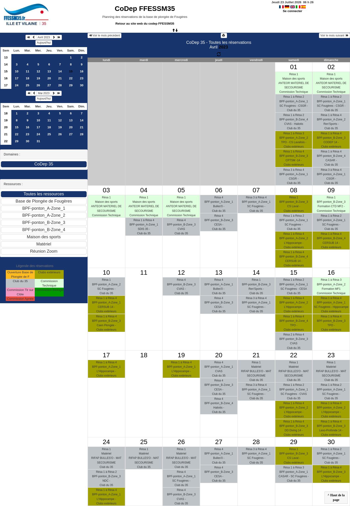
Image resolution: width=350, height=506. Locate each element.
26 (38, 85)
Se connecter (292, 11)
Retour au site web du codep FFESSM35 (144, 23)
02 (331, 67)
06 (218, 190)
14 (6, 64)
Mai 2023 (43, 93)
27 (49, 85)
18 (27, 78)
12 (38, 71)
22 (71, 78)
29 (71, 85)
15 (6, 71)
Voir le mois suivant (334, 35)
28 (60, 85)
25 (27, 85)
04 (143, 190)
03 (106, 190)
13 (6, 57)
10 (17, 71)
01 (293, 67)
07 (256, 190)
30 (81, 85)
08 (293, 190)
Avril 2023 (44, 37)
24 (17, 85)
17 (17, 78)
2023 (223, 47)
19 (38, 78)
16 (81, 71)
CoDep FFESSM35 (145, 8)
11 (27, 71)
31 (38, 141)
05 (181, 190)
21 (60, 78)
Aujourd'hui (44, 42)
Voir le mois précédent (104, 35)
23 (81, 78)
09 (331, 190)
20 (49, 78)
